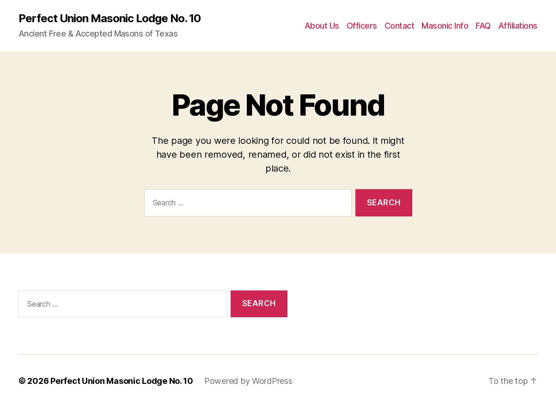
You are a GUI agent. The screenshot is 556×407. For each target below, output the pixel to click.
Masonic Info (445, 26)
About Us (322, 26)
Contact (400, 26)
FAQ (483, 26)
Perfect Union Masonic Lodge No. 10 (109, 18)
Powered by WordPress (248, 381)
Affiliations (518, 26)
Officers (362, 26)
